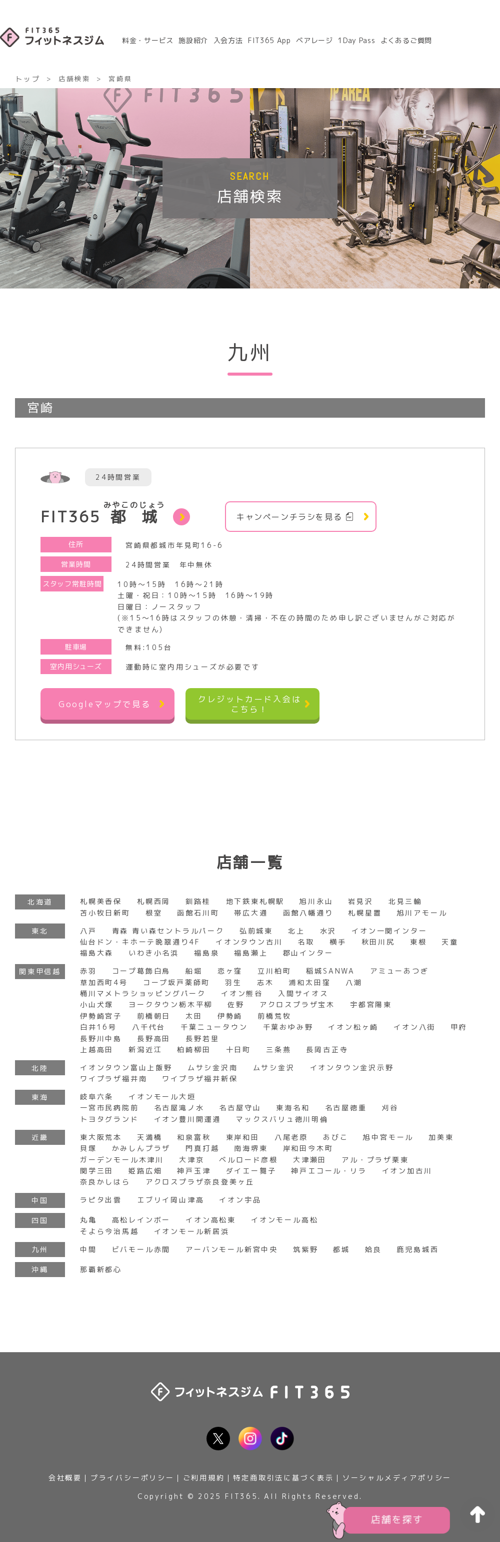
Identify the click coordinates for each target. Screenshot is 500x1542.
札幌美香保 (101, 901)
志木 (265, 982)
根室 (154, 912)
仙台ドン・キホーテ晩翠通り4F (140, 942)
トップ (27, 79)
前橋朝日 (153, 1016)
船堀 (194, 971)
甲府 (459, 1027)
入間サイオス (303, 993)
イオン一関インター (389, 931)
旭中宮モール (388, 1137)
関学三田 (97, 1170)
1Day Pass (356, 40)
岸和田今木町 (308, 1148)
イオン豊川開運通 (187, 1119)
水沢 (328, 931)
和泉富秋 (193, 1137)
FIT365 (103, 514)
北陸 (40, 1068)
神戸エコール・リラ (328, 1170)
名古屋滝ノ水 (179, 1107)
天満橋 (149, 1137)
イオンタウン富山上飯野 (126, 1067)
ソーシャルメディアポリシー (397, 1477)
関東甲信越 (40, 971)
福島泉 (206, 953)
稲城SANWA (330, 971)
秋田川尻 (378, 942)
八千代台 (149, 1027)
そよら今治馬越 (109, 1231)
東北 (40, 931)
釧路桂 (198, 901)
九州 (40, 1249)
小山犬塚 (97, 1004)
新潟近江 (145, 1049)
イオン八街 (415, 1027)
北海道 (40, 901)
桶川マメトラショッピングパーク (143, 993)
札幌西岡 (153, 901)
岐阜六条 (97, 1096)
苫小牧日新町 (105, 912)
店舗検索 (74, 78)
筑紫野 (305, 1249)
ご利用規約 (204, 1477)
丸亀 (88, 1219)
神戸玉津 (193, 1170)
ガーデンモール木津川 (122, 1159)
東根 (418, 942)
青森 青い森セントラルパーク (168, 931)
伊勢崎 (230, 1016)
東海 (40, 1097)
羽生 (233, 982)
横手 (338, 942)
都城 (341, 1249)
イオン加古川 (407, 1170)
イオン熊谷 (242, 993)
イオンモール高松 (284, 1219)
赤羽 (88, 971)
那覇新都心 (101, 1269)
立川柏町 (274, 971)
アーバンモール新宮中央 (232, 1249)
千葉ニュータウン (214, 1027)
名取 (306, 942)
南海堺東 (251, 1148)
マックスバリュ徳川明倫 (282, 1119)
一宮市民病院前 (109, 1107)
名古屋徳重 (346, 1107)
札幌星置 (365, 912)
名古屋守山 (240, 1107)
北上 (296, 931)
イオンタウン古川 (249, 942)
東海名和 (293, 1107)
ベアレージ (314, 40)
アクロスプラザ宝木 (297, 1004)
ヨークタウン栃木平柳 (170, 1004)
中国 (40, 1200)
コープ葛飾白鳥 (141, 971)
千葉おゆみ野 (288, 1027)
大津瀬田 (309, 1159)
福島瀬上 (251, 953)
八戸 (88, 931)
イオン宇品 (240, 1199)
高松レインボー (141, 1219)
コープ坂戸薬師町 (176, 982)
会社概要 (65, 1477)
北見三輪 (405, 901)
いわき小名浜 (153, 953)
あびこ (335, 1137)
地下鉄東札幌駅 (255, 901)
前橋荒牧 (274, 1016)
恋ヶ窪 (230, 971)
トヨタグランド (109, 1119)
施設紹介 (193, 40)
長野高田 (153, 1038)
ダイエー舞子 (251, 1170)
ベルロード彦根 (248, 1159)
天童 (450, 942)
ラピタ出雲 (101, 1199)
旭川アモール (422, 912)
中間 (88, 1249)
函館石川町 (198, 912)
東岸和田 (243, 1137)
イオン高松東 (211, 1219)
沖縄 (40, 1269)
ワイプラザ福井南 (113, 1078)
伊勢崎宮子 (101, 1016)
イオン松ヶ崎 (353, 1027)
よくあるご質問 (406, 40)
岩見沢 (360, 901)
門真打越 (202, 1148)
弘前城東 (256, 931)
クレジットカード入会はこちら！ (250, 704)
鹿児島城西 (418, 1249)
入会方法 (228, 40)
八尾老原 (291, 1137)
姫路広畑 (145, 1170)
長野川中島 (101, 1038)
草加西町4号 (104, 982)
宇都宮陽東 (371, 1004)
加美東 (441, 1137)
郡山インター (308, 953)
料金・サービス (148, 40)
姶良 (373, 1249)
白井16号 (98, 1027)
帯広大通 (251, 912)
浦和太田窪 (309, 982)
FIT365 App (269, 40)
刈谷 (390, 1107)
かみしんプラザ (141, 1148)
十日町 (238, 1049)
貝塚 (88, 1148)
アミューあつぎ (399, 971)
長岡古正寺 (327, 1049)
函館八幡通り (308, 912)
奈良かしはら (105, 1181)
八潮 (354, 982)
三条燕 (278, 1049)
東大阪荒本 (101, 1137)
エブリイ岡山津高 (170, 1199)
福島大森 (97, 953)
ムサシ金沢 (274, 1067)
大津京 (191, 1159)
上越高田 (97, 1049)
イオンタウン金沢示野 (352, 1067)
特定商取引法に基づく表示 (283, 1477)
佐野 (236, 1004)
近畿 (40, 1137)
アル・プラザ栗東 (375, 1159)
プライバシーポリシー (132, 1477)
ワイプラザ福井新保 (200, 1078)
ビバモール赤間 (141, 1249)
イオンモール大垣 (162, 1096)
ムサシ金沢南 (213, 1067)
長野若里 (202, 1038)
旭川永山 (316, 901)
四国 (40, 1220)
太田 (194, 1016)
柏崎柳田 (193, 1049)
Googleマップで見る (104, 704)
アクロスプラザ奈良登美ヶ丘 (200, 1181)
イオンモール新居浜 (192, 1231)
